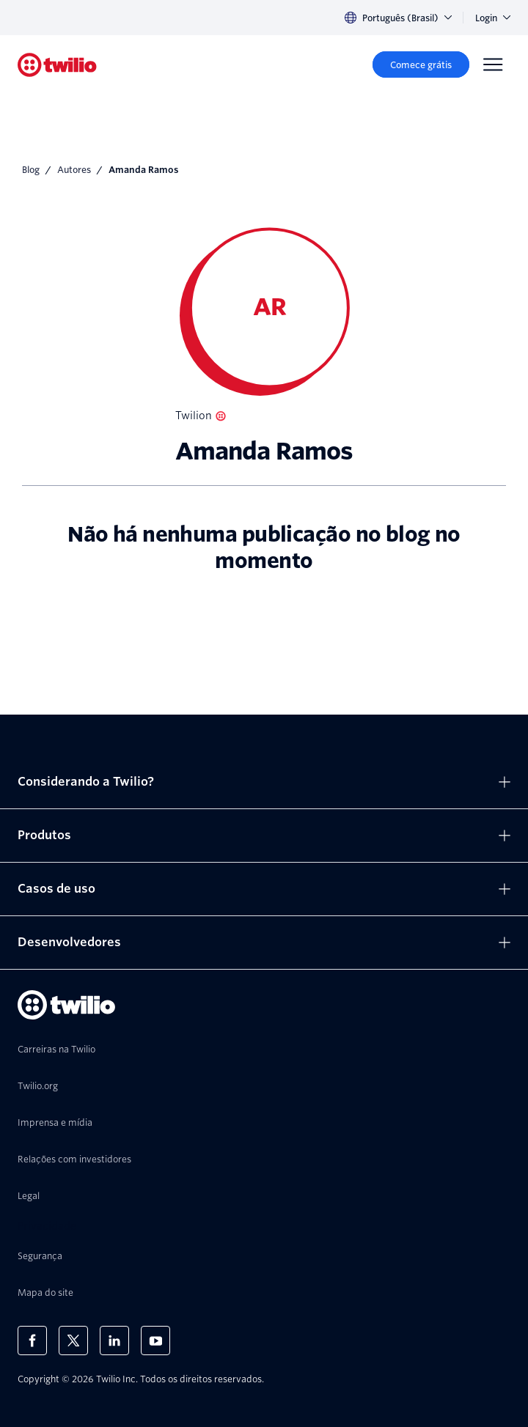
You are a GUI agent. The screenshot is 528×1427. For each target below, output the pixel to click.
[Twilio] (57, 65)
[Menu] (492, 64)
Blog (31, 169)
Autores (74, 169)
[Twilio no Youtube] (155, 1340)
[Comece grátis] (421, 64)
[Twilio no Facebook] (32, 1340)
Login (492, 17)
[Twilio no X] (73, 1340)
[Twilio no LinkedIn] (114, 1340)
